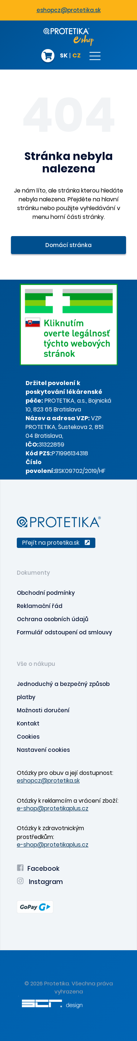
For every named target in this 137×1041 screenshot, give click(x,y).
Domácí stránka (68, 245)
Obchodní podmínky (46, 593)
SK (64, 56)
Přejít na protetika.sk (56, 542)
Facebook (38, 868)
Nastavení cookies (43, 750)
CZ (76, 56)
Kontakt (28, 723)
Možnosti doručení (43, 710)
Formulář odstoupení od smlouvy (64, 632)
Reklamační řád (39, 606)
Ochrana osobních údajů (52, 619)
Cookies (28, 736)
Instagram (40, 881)
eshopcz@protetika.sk (69, 10)
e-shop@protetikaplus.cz (52, 808)
